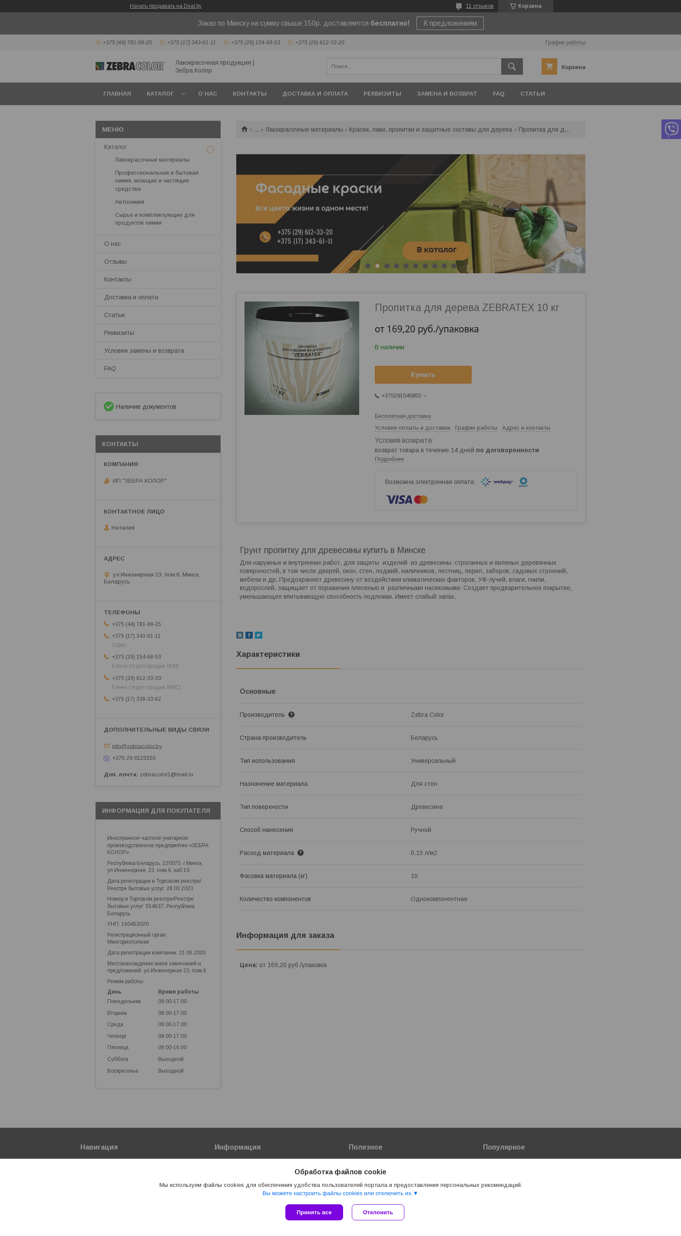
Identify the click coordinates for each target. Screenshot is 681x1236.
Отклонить (378, 1212)
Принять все (314, 1212)
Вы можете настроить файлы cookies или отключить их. (337, 1193)
